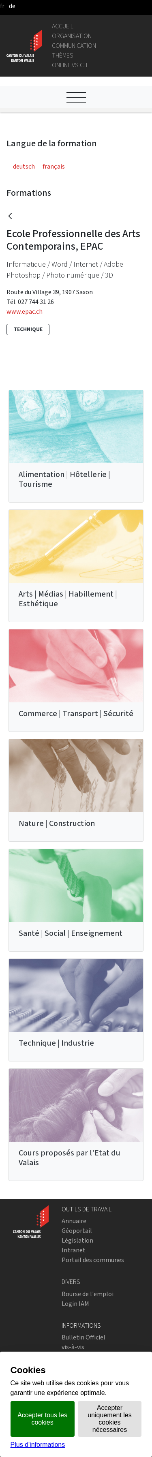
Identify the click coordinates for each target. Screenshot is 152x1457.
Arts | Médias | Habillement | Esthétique (68, 598)
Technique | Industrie (56, 1043)
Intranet (74, 1250)
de (12, 6)
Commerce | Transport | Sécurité (76, 713)
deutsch (24, 166)
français (54, 166)
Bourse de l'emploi (87, 1294)
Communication (74, 45)
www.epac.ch (24, 311)
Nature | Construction (57, 823)
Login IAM (75, 1303)
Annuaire (74, 1221)
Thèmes (62, 55)
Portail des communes (93, 1260)
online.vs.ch (69, 65)
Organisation (72, 36)
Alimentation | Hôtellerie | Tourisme (64, 479)
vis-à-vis (73, 1347)
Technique (28, 329)
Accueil (62, 26)
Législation (77, 1240)
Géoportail (77, 1230)
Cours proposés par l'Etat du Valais (69, 1157)
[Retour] (10, 217)
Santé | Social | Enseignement (70, 933)
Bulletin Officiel (83, 1337)
